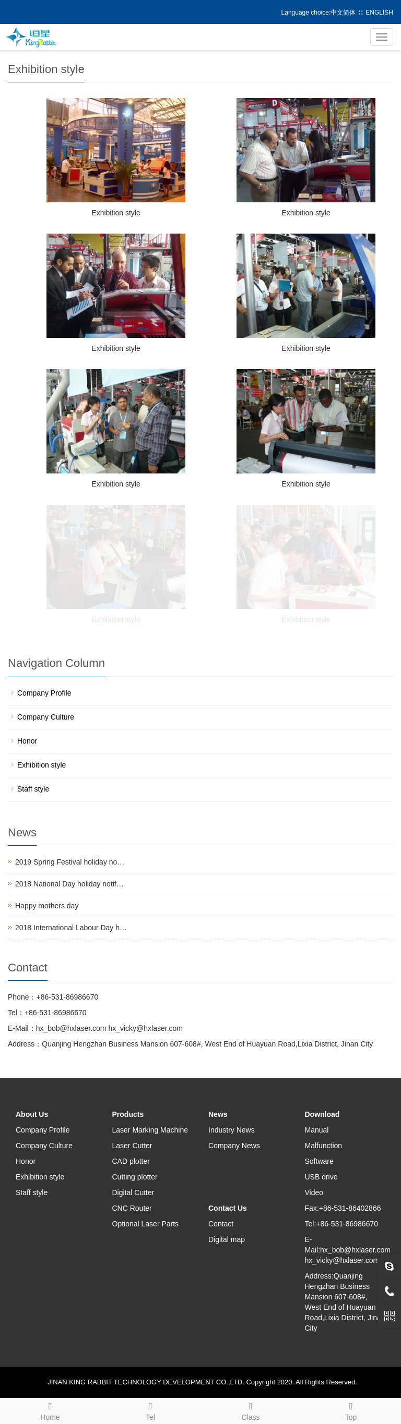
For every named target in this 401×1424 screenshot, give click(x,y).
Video (314, 1192)
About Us (32, 1114)
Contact (220, 1224)
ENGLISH (379, 12)
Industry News (231, 1130)
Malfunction (324, 1145)
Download (322, 1114)
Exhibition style (115, 213)
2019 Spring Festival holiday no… (69, 862)
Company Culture (45, 717)
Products (128, 1114)
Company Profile (44, 693)
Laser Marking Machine (150, 1130)
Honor (27, 741)
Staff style (33, 789)
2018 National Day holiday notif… (69, 884)
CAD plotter (131, 1161)
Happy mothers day (46, 906)
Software (319, 1161)
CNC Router (132, 1208)
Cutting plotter (135, 1177)
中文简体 (343, 12)
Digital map (226, 1239)
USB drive (321, 1177)
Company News (234, 1145)
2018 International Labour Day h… (71, 927)
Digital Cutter (133, 1192)
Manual (317, 1130)
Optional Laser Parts (145, 1224)
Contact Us (227, 1208)
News (218, 1114)
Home (50, 1409)
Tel (150, 1409)
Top (351, 1409)
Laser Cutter (132, 1145)
